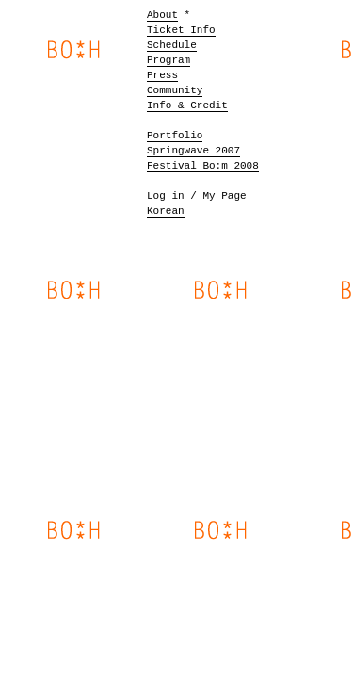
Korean (166, 211)
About (162, 15)
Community (174, 90)
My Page (224, 196)
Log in (166, 196)
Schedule (172, 45)
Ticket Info (181, 30)
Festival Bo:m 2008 (203, 165)
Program (168, 60)
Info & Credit (187, 105)
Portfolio (174, 135)
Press (162, 75)
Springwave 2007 (193, 150)
